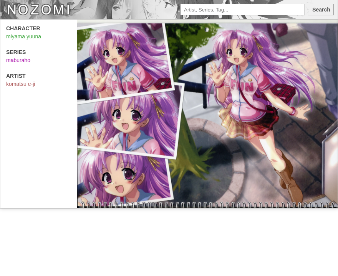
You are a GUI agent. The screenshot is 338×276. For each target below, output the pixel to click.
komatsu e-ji (20, 84)
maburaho (18, 60)
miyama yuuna (23, 36)
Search (321, 10)
